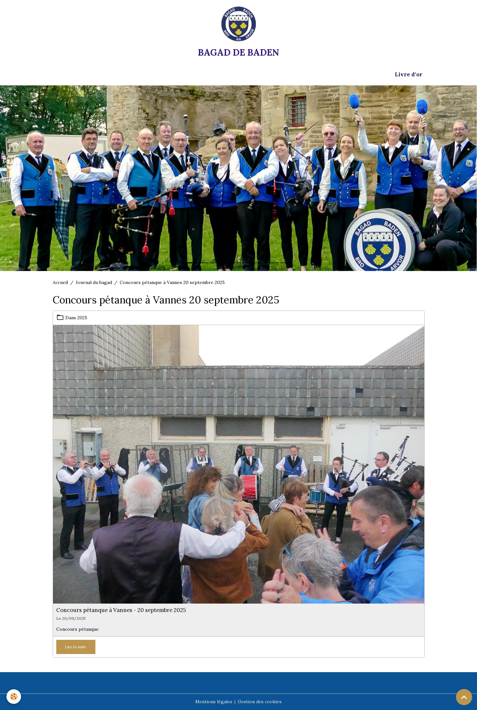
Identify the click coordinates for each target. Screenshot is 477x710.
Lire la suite (75, 646)
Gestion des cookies (260, 702)
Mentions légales (213, 702)
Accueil (60, 282)
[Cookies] (13, 696)
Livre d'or (408, 74)
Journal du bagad (94, 282)
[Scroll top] (464, 697)
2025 (82, 318)
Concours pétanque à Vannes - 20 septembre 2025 (121, 610)
